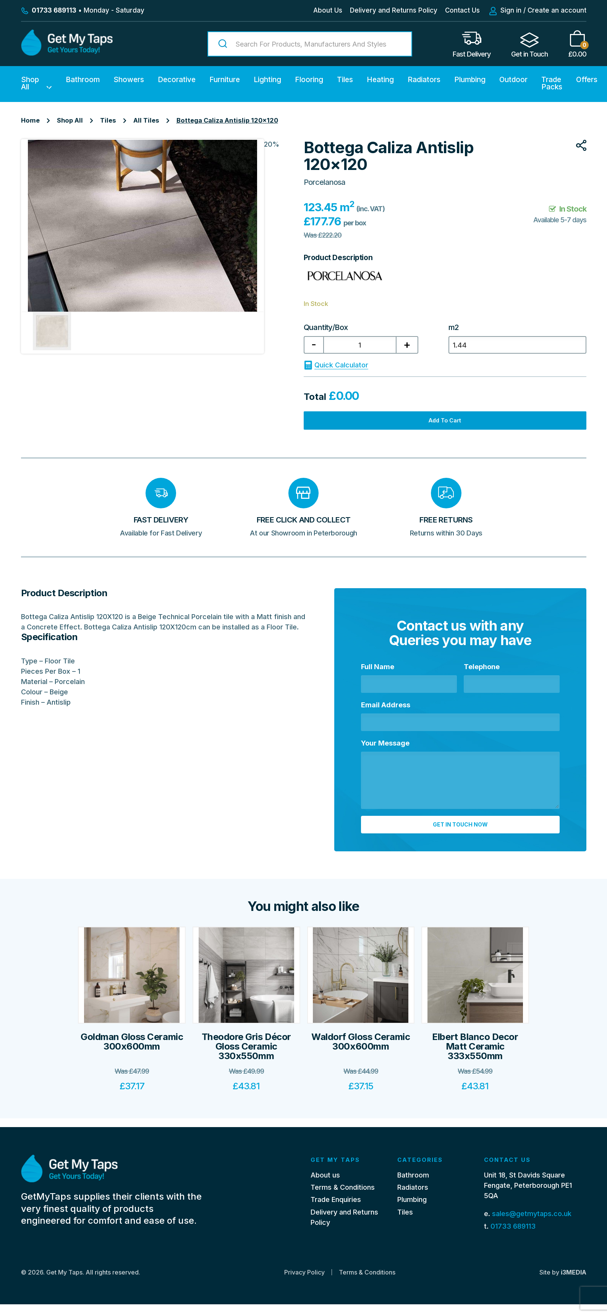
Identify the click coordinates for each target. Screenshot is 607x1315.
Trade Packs (551, 83)
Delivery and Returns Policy (393, 10)
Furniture (224, 79)
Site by (562, 1283)
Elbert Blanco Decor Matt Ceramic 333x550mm (475, 1066)
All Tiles (146, 120)
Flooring (309, 79)
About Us (327, 10)
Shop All (30, 83)
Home (30, 120)
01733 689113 (513, 1237)
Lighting (267, 79)
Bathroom (83, 79)
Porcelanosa (324, 182)
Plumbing (470, 79)
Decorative (177, 79)
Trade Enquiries (336, 1211)
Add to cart (444, 427)
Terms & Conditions (343, 1198)
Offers (586, 79)
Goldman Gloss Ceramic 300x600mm (132, 1061)
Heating (380, 79)
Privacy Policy (304, 1283)
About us (325, 1186)
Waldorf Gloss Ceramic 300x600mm (360, 1061)
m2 (453, 327)
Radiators (424, 79)
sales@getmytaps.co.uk (531, 1225)
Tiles (345, 79)
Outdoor (513, 79)
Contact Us (462, 10)
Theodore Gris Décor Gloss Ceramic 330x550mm (246, 1066)
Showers (128, 79)
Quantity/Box (326, 327)
